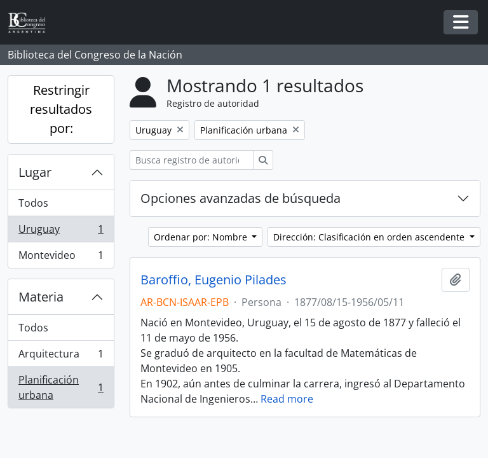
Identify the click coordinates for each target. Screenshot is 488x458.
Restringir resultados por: (61, 109)
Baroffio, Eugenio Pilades (213, 280)
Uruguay (61, 231)
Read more (287, 399)
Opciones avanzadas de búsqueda (240, 198)
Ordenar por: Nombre (202, 237)
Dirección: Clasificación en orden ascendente (370, 237)
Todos (33, 203)
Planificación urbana (61, 387)
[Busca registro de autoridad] (192, 160)
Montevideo (61, 257)
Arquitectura (61, 356)
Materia (41, 296)
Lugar (34, 172)
